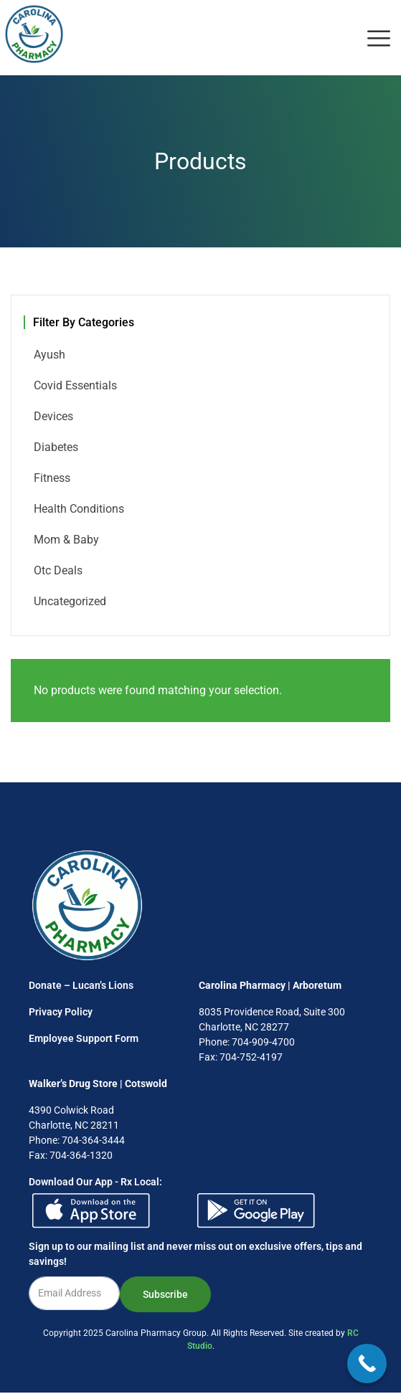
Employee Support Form (83, 1038)
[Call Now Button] (367, 1363)
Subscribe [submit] (165, 1294)
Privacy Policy (61, 1012)
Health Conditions (79, 509)
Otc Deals (58, 570)
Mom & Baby (66, 539)
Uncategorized (70, 601)
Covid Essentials (75, 385)
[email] (74, 1293)
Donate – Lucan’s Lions (81, 985)
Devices (53, 416)
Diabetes (56, 447)
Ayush (49, 354)
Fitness (52, 478)
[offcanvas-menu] (378, 39)
